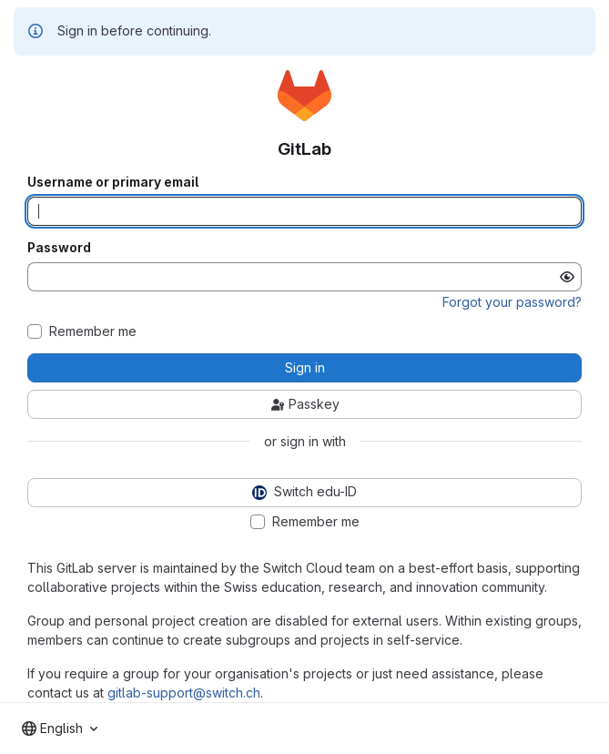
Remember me (93, 331)
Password (59, 247)
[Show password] (567, 276)
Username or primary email (112, 182)
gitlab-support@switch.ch (183, 692)
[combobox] (60, 728)
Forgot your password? (512, 302)
